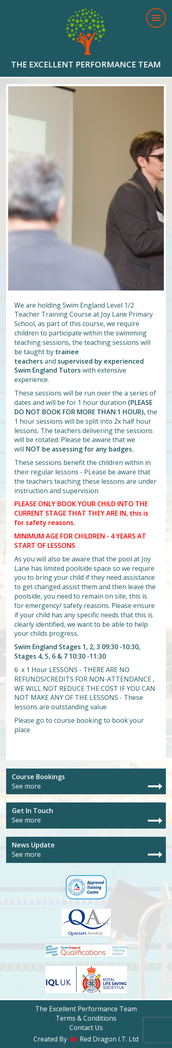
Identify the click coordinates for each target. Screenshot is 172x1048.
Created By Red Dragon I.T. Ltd (86, 1039)
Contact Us (86, 1027)
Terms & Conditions (86, 1018)
